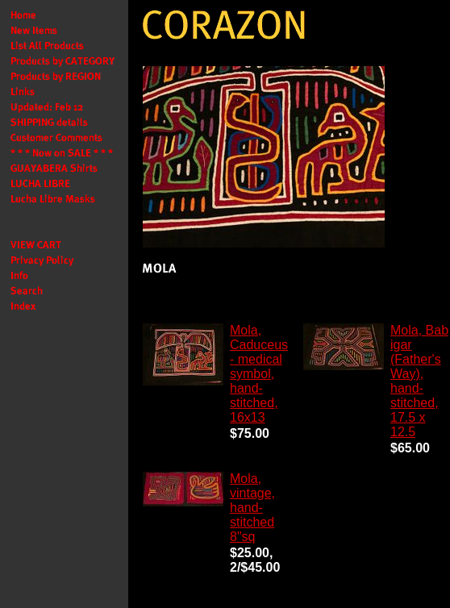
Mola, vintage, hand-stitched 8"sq (252, 507)
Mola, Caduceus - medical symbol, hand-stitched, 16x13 (259, 373)
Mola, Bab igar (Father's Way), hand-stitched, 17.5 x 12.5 (419, 381)
